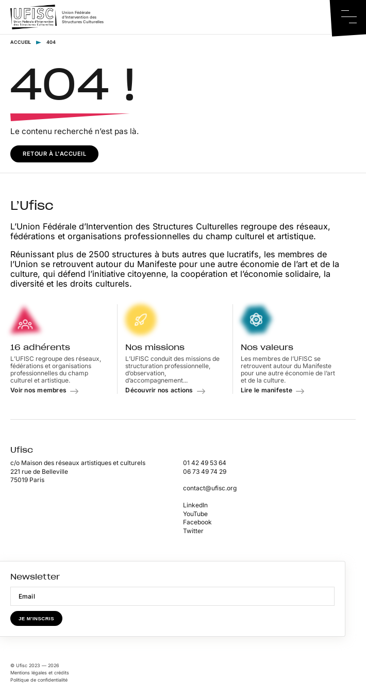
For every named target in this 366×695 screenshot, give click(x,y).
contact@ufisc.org (210, 488)
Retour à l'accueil (54, 153)
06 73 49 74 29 (204, 471)
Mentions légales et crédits (39, 672)
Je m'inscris (36, 618)
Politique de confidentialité (39, 680)
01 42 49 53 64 (204, 463)
